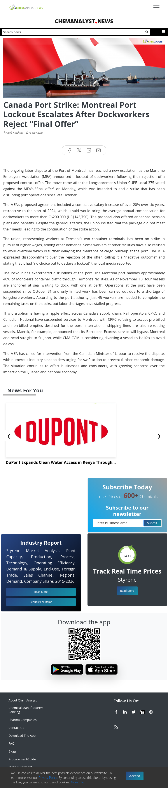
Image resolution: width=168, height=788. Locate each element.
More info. (78, 782)
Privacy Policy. (48, 778)
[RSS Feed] (116, 726)
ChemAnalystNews (84, 21)
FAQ (11, 743)
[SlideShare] (142, 711)
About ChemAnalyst (23, 700)
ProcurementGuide (22, 759)
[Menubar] (156, 7)
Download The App (22, 735)
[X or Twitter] (133, 711)
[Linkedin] (125, 711)
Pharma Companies (23, 720)
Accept (134, 776)
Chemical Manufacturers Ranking (26, 710)
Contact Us (16, 728)
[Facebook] (116, 711)
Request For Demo (41, 602)
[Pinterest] (151, 711)
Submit (152, 523)
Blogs (12, 751)
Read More (127, 591)
